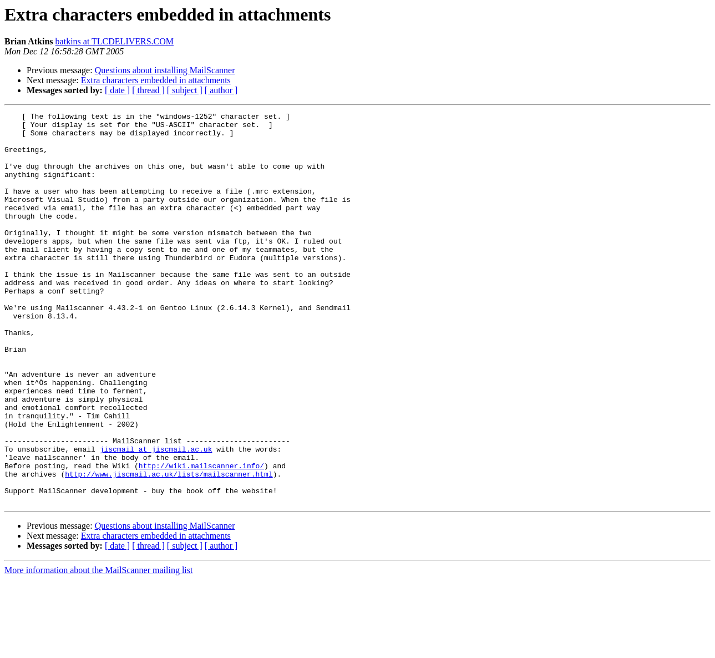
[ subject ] (184, 90)
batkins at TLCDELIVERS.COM (114, 41)
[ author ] (221, 90)
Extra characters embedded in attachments (156, 80)
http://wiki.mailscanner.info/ (201, 537)
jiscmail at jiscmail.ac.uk (156, 517)
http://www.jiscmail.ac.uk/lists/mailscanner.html (168, 547)
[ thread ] (148, 90)
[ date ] (117, 90)
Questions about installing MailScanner (165, 70)
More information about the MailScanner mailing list (98, 648)
